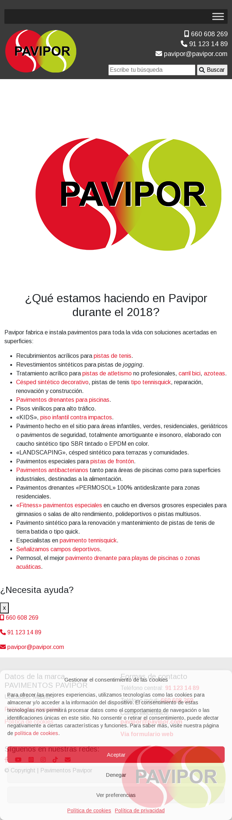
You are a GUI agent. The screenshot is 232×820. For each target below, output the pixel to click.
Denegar (116, 775)
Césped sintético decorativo (52, 382)
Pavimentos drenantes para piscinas (62, 400)
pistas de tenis (112, 356)
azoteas (214, 373)
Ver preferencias (116, 795)
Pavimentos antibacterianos (52, 470)
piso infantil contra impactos (76, 417)
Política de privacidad (140, 810)
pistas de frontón (112, 461)
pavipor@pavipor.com (192, 53)
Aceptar (116, 755)
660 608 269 (206, 34)
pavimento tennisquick (88, 540)
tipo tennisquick (151, 382)
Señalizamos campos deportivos (58, 549)
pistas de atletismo (107, 373)
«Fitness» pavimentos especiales (59, 505)
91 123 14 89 (204, 44)
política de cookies (36, 733)
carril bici (190, 373)
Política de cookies (89, 810)
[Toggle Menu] (218, 16)
